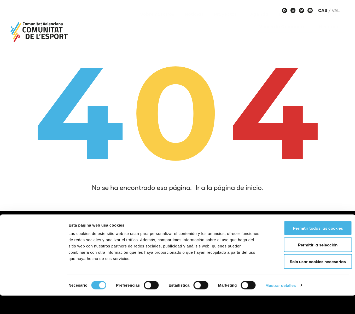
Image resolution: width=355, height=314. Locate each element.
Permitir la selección (311, 263)
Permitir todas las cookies (311, 246)
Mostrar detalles (280, 303)
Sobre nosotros (157, 22)
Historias (329, 34)
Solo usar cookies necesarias (311, 279)
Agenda (259, 22)
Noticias (194, 22)
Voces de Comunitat (284, 34)
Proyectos (227, 22)
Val (336, 10)
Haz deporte (323, 22)
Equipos (288, 22)
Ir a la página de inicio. (229, 187)
